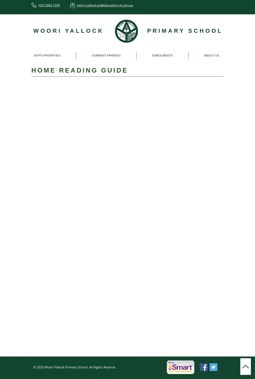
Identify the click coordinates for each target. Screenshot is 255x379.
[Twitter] (213, 367)
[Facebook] (204, 367)
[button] (47, 55)
